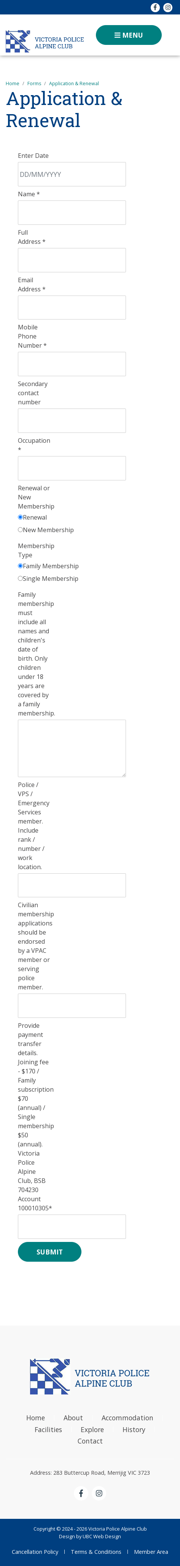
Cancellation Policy (35, 1551)
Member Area (151, 1551)
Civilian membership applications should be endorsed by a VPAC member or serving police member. (36, 946)
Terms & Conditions (96, 1551)
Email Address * (32, 284)
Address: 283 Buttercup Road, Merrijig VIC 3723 (90, 1472)
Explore (92, 1429)
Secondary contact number (33, 393)
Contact (90, 1440)
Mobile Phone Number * (32, 336)
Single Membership (50, 578)
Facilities (48, 1429)
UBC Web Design (102, 1536)
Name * (29, 194)
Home (12, 83)
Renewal (35, 517)
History (134, 1429)
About (73, 1417)
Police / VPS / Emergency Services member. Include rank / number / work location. (33, 826)
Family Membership (51, 566)
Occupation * (34, 445)
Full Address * (32, 237)
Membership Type (36, 550)
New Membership (48, 530)
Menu (129, 35)
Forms (34, 83)
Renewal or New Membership (36, 497)
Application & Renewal (74, 83)
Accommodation (127, 1417)
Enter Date (33, 155)
